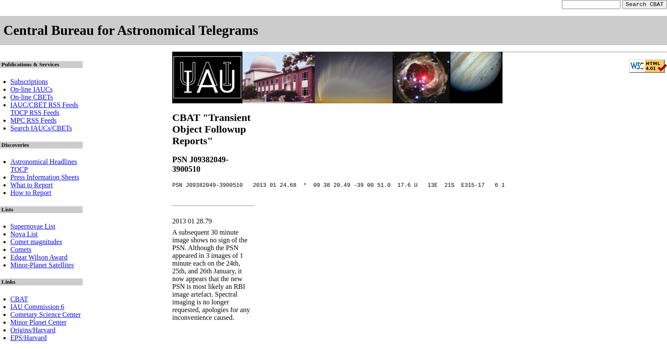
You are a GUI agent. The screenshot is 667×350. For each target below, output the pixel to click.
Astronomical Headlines (43, 163)
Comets (20, 250)
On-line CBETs (31, 98)
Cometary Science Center (45, 315)
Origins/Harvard (33, 331)
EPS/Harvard (28, 339)
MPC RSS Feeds (33, 121)
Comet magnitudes (36, 243)
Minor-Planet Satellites (42, 266)
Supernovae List (32, 227)
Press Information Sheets (44, 178)
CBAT (19, 300)
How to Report (30, 194)
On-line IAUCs (31, 90)
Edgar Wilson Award (39, 258)
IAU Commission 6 (37, 308)
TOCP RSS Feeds (34, 114)
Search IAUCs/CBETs (41, 129)
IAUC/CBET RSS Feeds (44, 106)
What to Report (31, 186)
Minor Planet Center (38, 323)
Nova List (24, 235)
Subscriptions (29, 83)
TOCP (19, 170)
